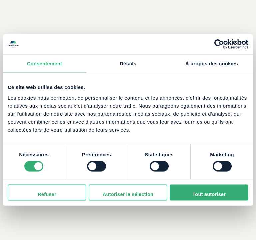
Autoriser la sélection (128, 194)
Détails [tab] (128, 63)
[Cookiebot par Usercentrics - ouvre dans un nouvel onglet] (219, 44)
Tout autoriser (209, 194)
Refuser (47, 194)
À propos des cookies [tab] (211, 63)
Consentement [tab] (44, 63)
